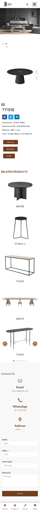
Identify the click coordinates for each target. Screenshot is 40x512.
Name (4, 440)
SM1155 (20, 206)
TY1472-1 (20, 244)
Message (6, 473)
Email (20, 388)
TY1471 (20, 281)
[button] (27, 4)
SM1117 (20, 319)
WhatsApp (20, 407)
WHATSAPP (7, 462)
